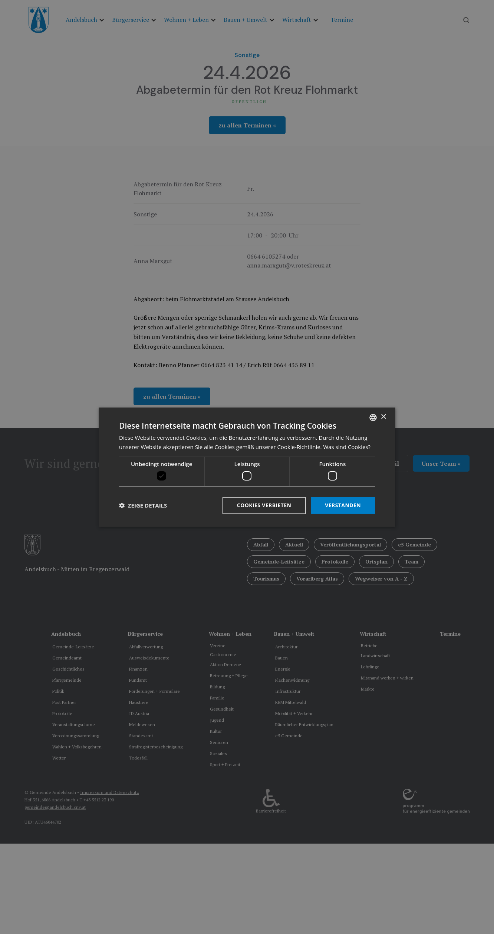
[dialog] (247, 466)
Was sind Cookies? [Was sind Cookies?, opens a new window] (346, 447)
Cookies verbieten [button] (264, 505)
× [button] (383, 417)
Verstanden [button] (343, 505)
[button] (143, 505)
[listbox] (373, 417)
